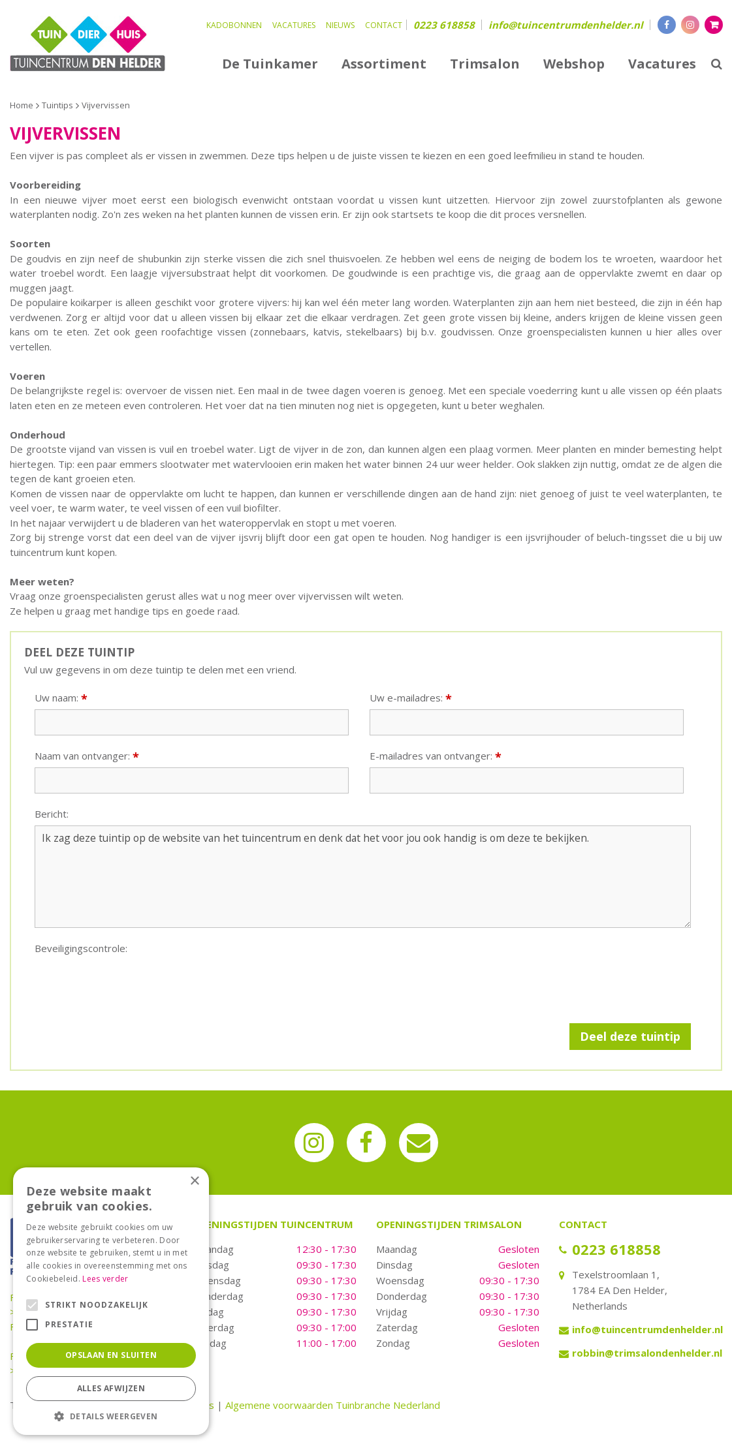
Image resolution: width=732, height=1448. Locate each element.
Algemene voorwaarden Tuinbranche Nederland (332, 1404)
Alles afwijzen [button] (111, 1388)
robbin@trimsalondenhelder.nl (647, 1352)
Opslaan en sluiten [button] (111, 1355)
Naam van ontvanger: (87, 756)
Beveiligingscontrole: (81, 948)
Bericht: (52, 814)
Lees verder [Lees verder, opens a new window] (105, 1278)
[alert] (111, 1301)
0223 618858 (444, 24)
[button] (111, 1415)
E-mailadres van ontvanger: (435, 756)
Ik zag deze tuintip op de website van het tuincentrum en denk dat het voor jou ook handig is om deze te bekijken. (363, 877)
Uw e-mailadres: (411, 698)
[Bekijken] (714, 25)
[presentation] (134, 985)
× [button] (194, 1181)
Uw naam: (61, 698)
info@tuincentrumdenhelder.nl (565, 24)
